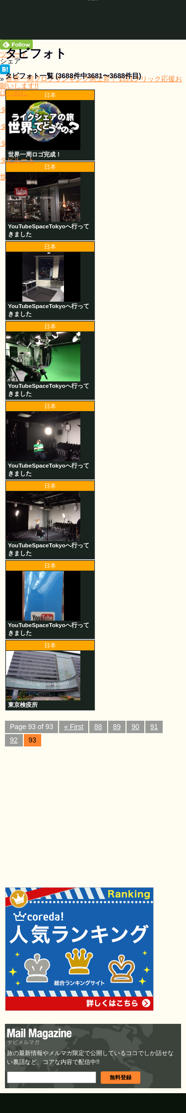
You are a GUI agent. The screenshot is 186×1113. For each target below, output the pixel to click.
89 (117, 727)
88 (98, 727)
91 (154, 727)
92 (14, 740)
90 (135, 727)
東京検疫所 (23, 704)
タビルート (17, 160)
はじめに (14, 93)
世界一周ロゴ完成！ (35, 154)
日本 (50, 95)
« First (73, 727)
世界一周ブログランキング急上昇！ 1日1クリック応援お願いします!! (91, 82)
